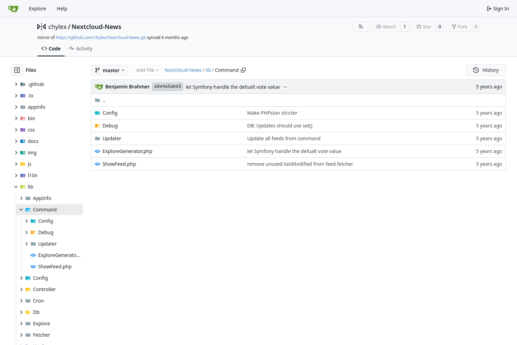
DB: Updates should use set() (279, 125)
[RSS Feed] (361, 26)
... (285, 86)
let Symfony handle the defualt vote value (233, 87)
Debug (110, 125)
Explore (37, 8)
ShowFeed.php (119, 164)
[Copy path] (243, 70)
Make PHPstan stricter (272, 112)
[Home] (13, 8)
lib (208, 70)
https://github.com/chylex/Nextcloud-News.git (101, 37)
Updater (112, 138)
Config (110, 112)
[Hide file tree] (17, 70)
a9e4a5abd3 (167, 86)
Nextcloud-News (96, 26)
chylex (57, 26)
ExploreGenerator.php (127, 151)
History (486, 70)
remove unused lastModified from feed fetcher (300, 164)
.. (100, 100)
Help (62, 8)
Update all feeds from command (283, 138)
